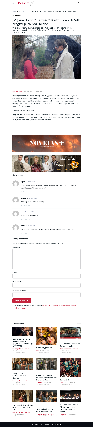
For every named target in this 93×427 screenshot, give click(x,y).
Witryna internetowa (19, 290)
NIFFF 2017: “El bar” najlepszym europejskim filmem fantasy (46, 377)
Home (14, 11)
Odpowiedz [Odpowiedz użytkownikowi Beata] (26, 233)
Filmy (37, 350)
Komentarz (16, 247)
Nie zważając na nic (44, 348)
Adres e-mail (17, 281)
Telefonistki (65, 380)
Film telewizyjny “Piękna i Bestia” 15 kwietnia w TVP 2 (22, 407)
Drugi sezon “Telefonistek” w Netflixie (19, 376)
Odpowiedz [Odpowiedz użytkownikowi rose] (26, 219)
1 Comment (53, 416)
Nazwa (15, 272)
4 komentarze (38, 92)
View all (78, 324)
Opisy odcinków (24, 11)
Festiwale (39, 383)
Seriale (62, 383)
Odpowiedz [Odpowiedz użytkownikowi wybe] (26, 192)
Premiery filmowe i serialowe (21, 349)
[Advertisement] (48, 85)
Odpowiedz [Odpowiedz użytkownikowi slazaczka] (26, 206)
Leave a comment (20, 352)
